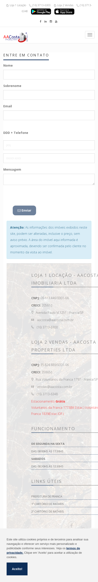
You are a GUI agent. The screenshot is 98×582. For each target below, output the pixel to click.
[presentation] (36, 197)
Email (7, 106)
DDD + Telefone (15, 133)
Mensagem (12, 169)
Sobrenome (12, 86)
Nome (8, 65)
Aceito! (17, 569)
